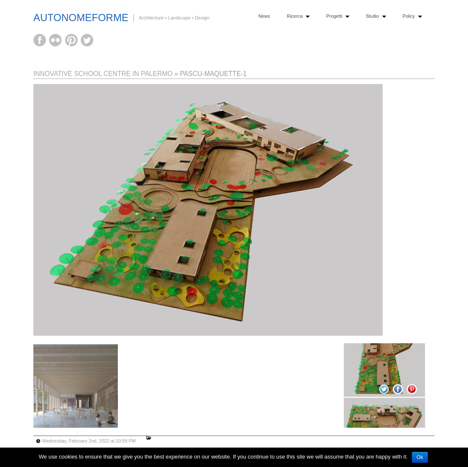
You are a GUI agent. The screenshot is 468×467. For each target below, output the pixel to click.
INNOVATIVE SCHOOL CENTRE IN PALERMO (103, 73)
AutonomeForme (80, 17)
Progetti (335, 16)
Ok (419, 457)
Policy (410, 16)
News (264, 16)
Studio (374, 16)
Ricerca (296, 16)
